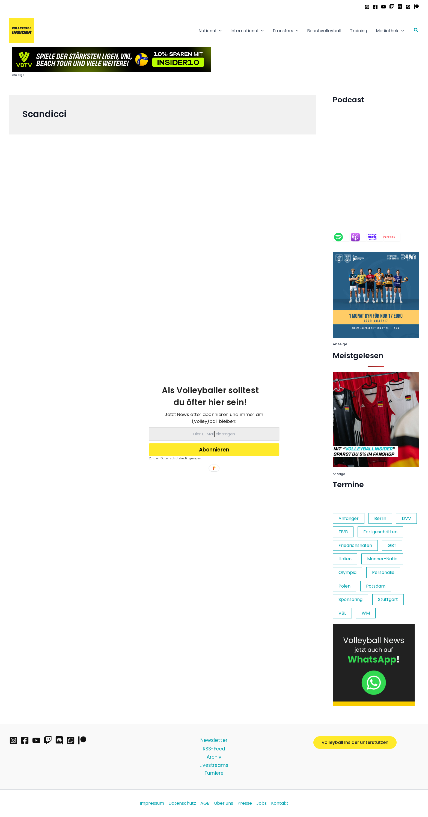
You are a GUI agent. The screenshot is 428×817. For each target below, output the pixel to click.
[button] (210, 396)
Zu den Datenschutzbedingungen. (175, 458)
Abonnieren (214, 449)
